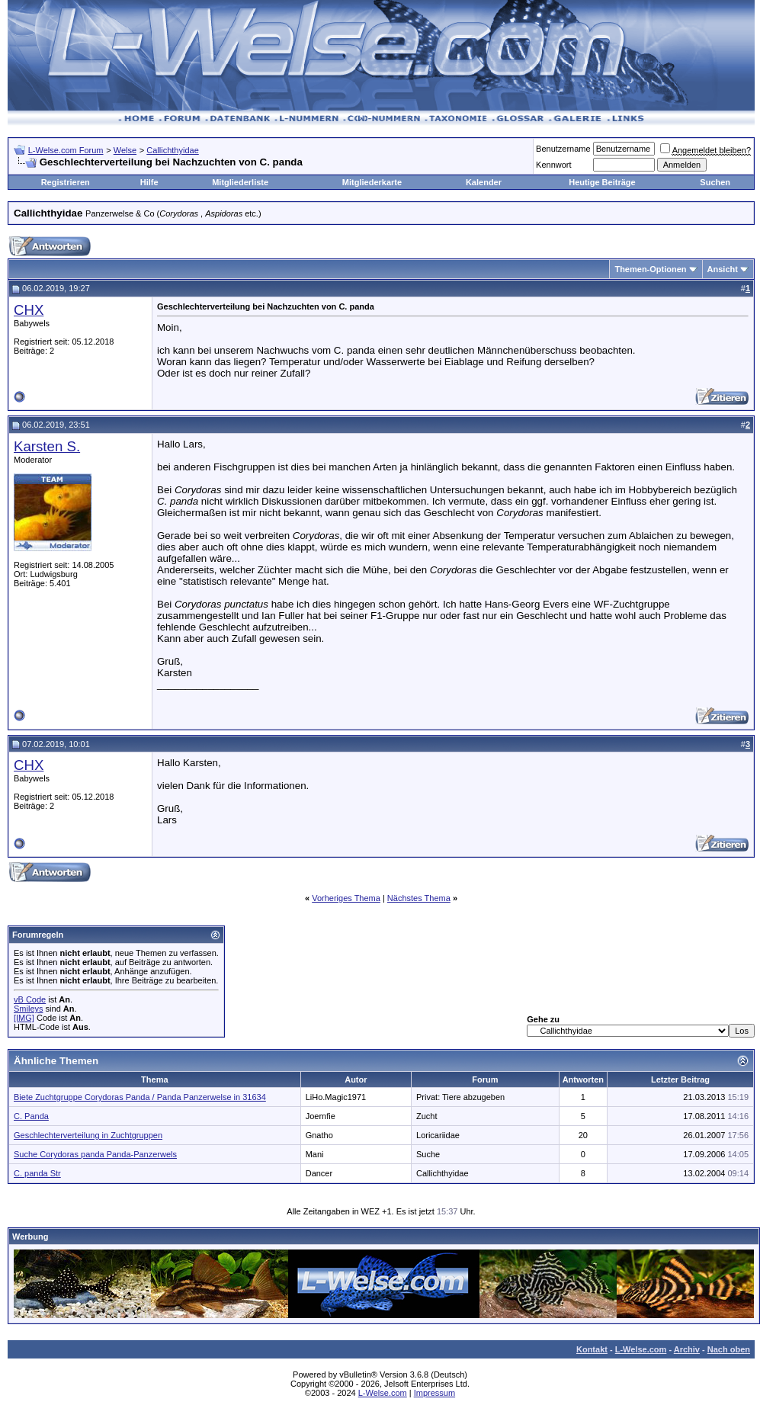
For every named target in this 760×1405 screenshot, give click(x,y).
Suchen (715, 182)
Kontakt (592, 1349)
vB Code (30, 999)
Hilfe (149, 182)
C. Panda (31, 1116)
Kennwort (553, 164)
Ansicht (722, 269)
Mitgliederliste (240, 182)
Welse (125, 150)
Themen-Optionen (650, 269)
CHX (28, 310)
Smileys (28, 1008)
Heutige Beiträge (602, 182)
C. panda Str (37, 1173)
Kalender (484, 182)
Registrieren (65, 182)
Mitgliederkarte (372, 182)
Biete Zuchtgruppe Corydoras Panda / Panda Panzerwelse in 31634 (140, 1097)
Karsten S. (47, 446)
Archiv (687, 1349)
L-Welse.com (641, 1349)
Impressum (434, 1392)
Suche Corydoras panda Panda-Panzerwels (95, 1154)
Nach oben (728, 1349)
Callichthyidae (172, 150)
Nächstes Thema (419, 898)
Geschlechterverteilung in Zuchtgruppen (88, 1135)
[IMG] (24, 1017)
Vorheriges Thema (346, 898)
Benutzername (563, 148)
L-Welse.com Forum (66, 150)
